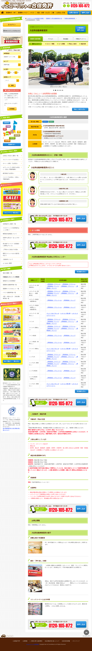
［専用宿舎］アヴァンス (53, 284)
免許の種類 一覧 (7, 273)
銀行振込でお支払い (8, 173)
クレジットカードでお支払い (11, 159)
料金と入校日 (73, 44)
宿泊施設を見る (81, 271)
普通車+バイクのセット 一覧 (11, 288)
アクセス (50, 39)
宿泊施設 (65, 39)
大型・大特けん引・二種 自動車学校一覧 (11, 297)
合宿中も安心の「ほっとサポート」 (11, 238)
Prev (28, 68)
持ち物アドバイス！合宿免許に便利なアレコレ (11, 244)
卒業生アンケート (81, 39)
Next (88, 68)
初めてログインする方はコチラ (12, 30)
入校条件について (8, 259)
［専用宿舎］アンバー (53, 286)
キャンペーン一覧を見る (11, 212)
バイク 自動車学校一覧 (9, 292)
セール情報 (61, 44)
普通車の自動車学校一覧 (10, 284)
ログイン (13, 24)
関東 (19, 132)
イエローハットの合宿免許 (32, 644)
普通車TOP (11, 144)
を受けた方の (11, 277)
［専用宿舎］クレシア (69, 300)
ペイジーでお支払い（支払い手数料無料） (11, 178)
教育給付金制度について (10, 233)
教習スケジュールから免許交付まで (11, 254)
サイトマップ (76, 641)
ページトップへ (86, 636)
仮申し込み (80, 29)
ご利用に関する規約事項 (36, 641)
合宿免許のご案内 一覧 (9, 224)
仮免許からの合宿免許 (9, 281)
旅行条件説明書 (66, 641)
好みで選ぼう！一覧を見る (11, 361)
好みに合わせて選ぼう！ (11, 303)
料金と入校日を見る (79, 109)
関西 (5, 129)
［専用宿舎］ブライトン (67, 286)
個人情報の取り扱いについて (52, 641)
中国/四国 (12, 138)
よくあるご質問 (7, 263)
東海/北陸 (17, 135)
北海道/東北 (6, 122)
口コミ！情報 (50, 44)
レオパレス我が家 (65, 313)
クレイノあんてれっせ (53, 313)
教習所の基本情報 (35, 39)
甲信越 (8, 126)
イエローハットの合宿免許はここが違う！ (11, 229)
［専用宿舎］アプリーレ (68, 284)
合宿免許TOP (16, 641)
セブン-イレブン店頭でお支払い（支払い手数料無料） (11, 168)
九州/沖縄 (7, 140)
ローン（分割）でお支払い (10, 163)
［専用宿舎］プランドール (54, 300)
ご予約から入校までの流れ (10, 249)
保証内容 (83, 44)
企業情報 (25, 641)
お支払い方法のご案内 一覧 (10, 155)
